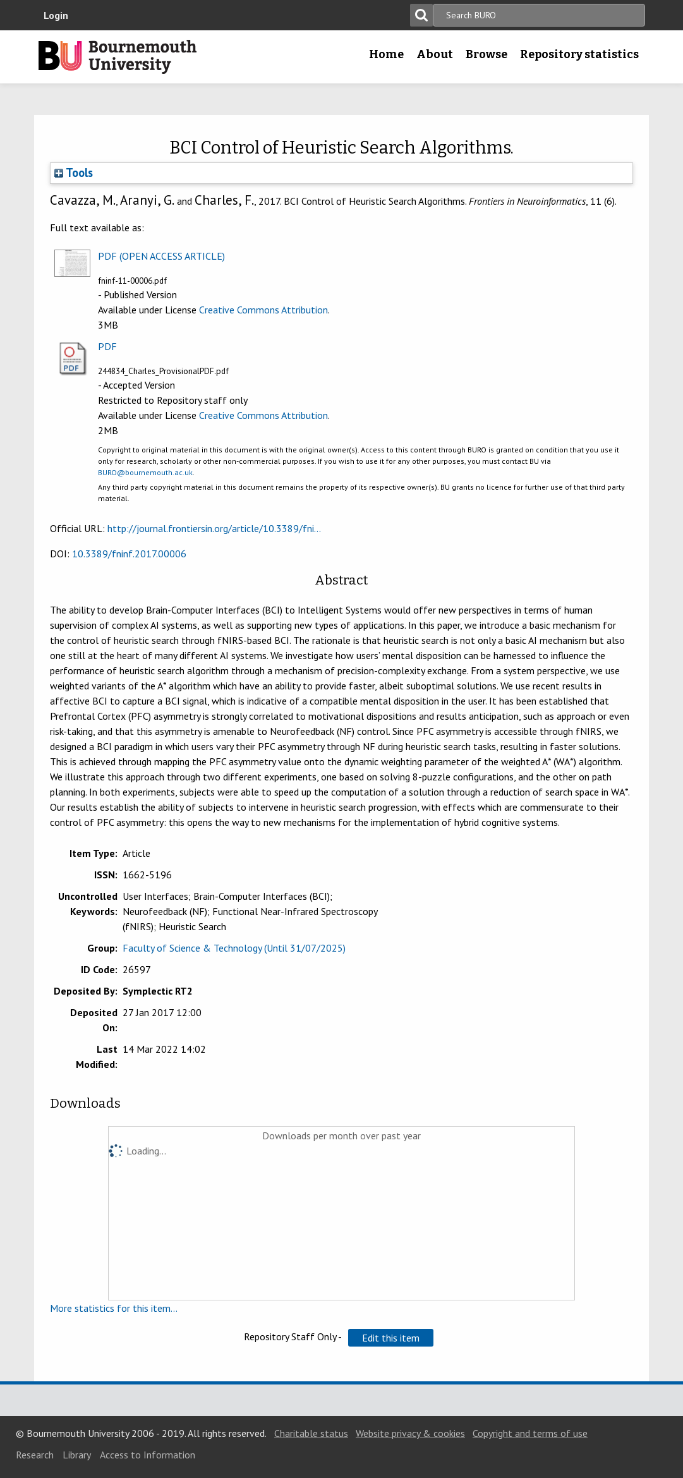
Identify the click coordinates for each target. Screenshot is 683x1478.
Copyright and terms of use (530, 1433)
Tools (73, 172)
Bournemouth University (117, 57)
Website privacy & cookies (410, 1433)
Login (56, 15)
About (434, 54)
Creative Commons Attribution (263, 309)
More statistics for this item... (114, 1308)
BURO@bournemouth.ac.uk (145, 472)
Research (35, 1454)
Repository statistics (579, 54)
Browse (486, 54)
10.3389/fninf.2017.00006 (129, 553)
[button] (390, 1338)
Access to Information (147, 1454)
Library (77, 1454)
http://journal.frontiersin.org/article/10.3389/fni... (214, 528)
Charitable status (311, 1433)
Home (386, 54)
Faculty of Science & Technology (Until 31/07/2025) (234, 948)
